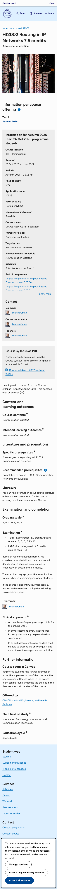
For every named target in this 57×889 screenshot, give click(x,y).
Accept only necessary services (26, 872)
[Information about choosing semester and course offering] (19, 109)
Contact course (10, 833)
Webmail (7, 801)
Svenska (37, 13)
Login (52, 3)
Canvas (6, 795)
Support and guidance (14, 762)
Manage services (18, 864)
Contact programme (13, 827)
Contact (6, 775)
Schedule (7, 789)
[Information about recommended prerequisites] (45, 470)
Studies (6, 756)
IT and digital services (14, 768)
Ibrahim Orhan (19, 312)
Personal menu (10, 807)
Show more (45, 293)
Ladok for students (12, 813)
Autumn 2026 (9, 121)
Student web (9, 3)
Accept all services (19, 880)
